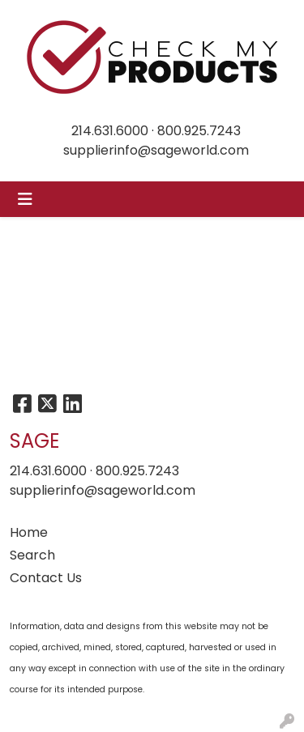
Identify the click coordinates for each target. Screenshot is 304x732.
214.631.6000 (109, 130)
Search (32, 555)
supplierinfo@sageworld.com (156, 150)
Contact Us (46, 577)
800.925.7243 (199, 130)
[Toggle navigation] (25, 199)
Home (29, 532)
